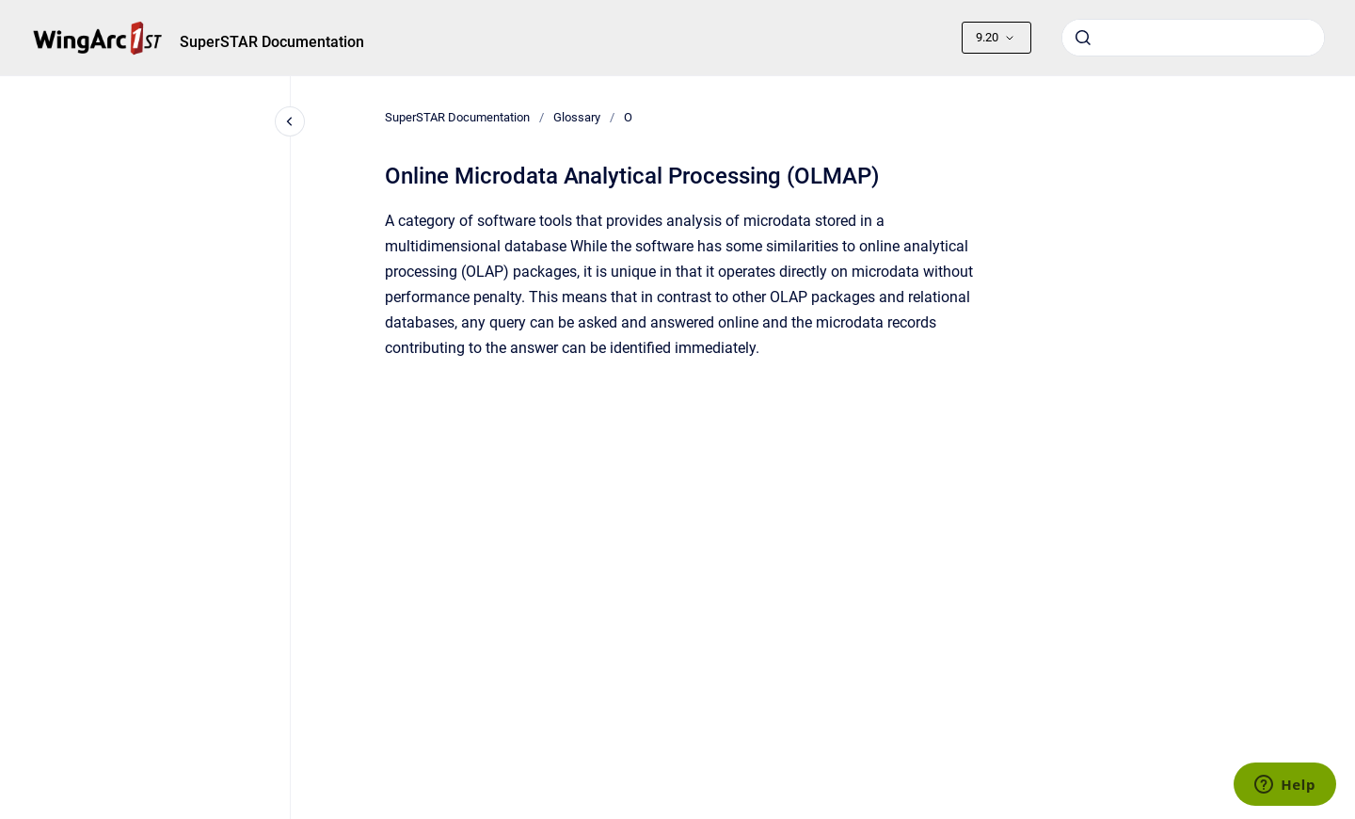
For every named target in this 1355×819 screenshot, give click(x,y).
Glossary (576, 117)
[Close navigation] (290, 121)
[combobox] (1193, 38)
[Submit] (1083, 38)
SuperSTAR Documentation (272, 42)
